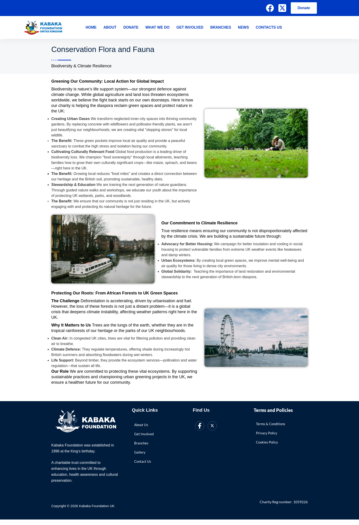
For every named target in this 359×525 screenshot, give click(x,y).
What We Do (157, 27)
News (243, 27)
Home (91, 27)
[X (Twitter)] (282, 8)
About (110, 27)
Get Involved (189, 27)
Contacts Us (269, 27)
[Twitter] (212, 426)
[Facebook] (270, 8)
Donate (304, 8)
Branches (220, 27)
